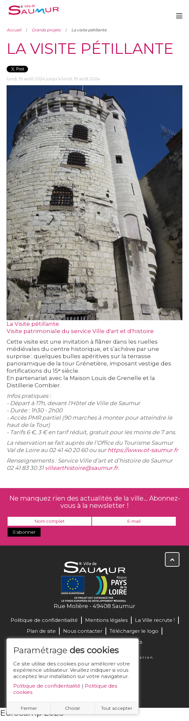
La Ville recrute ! (155, 620)
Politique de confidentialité (46, 686)
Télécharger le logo (134, 631)
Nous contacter (82, 631)
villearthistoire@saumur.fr (81, 468)
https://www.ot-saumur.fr (143, 450)
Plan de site (41, 631)
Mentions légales (106, 620)
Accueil (14, 29)
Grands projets (46, 29)
